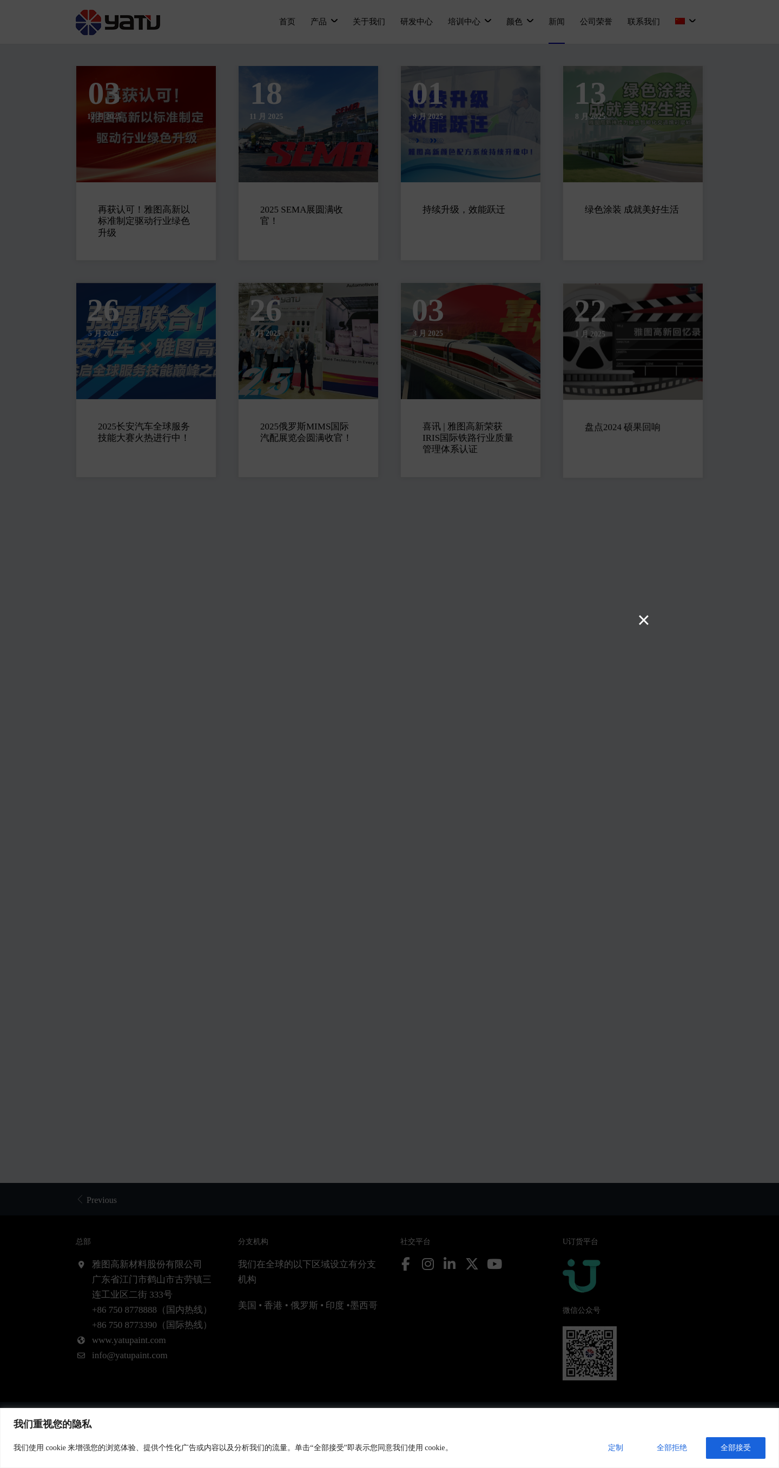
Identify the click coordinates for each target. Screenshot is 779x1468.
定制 (615, 1448)
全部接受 (736, 1448)
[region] (389, 1438)
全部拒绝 (672, 1448)
